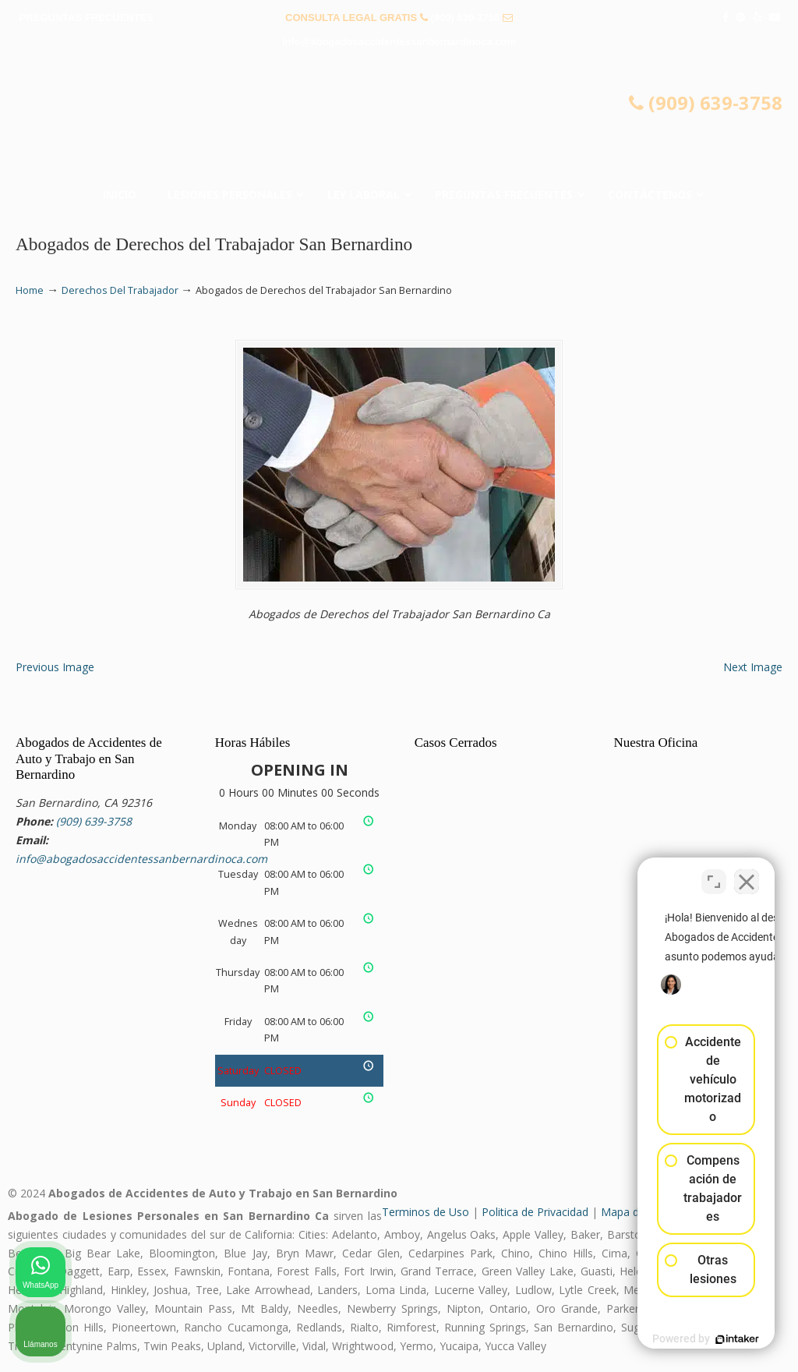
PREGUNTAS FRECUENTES (86, 17)
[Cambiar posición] (713, 873)
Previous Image (55, 666)
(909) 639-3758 (465, 17)
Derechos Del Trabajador (120, 290)
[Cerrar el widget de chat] (746, 873)
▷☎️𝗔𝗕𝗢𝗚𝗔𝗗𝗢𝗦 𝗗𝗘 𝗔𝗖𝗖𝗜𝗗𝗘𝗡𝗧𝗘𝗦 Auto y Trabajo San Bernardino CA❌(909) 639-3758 (399, 121)
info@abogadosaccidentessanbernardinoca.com (399, 42)
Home (30, 290)
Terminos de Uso (425, 1211)
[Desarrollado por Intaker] (665, 1339)
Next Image (752, 666)
